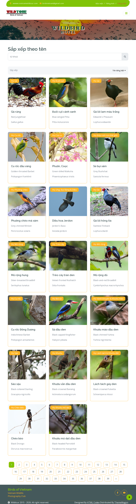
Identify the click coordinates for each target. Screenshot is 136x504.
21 (59, 471)
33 (55, 478)
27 (112, 471)
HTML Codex (93, 502)
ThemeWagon (121, 502)
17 (24, 471)
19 (42, 471)
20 (50, 471)
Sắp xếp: (14, 70)
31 (38, 478)
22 (68, 471)
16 (15, 471)
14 (115, 464)
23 (77, 471)
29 (20, 478)
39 (108, 478)
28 (120, 471)
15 (124, 464)
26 (103, 471)
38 (99, 478)
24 (85, 471)
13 (106, 464)
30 (29, 478)
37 (90, 478)
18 (33, 471)
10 (80, 464)
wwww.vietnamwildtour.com (25, 3)
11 (89, 464)
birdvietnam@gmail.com (53, 3)
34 (64, 478)
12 (98, 464)
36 (82, 478)
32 (47, 478)
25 (94, 471)
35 (73, 478)
